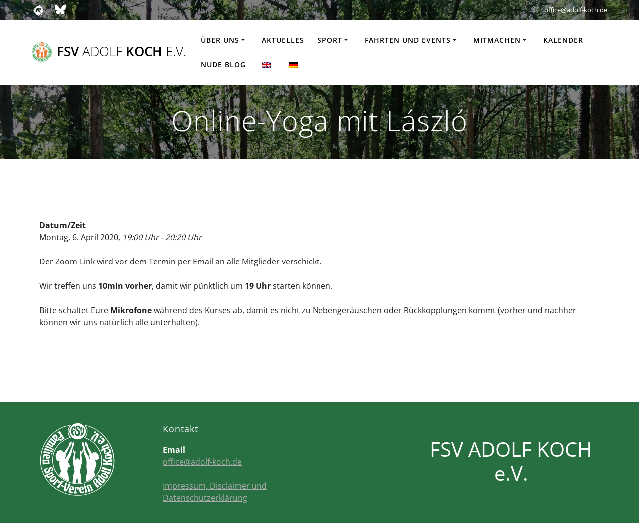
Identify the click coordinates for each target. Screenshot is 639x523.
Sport (330, 40)
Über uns (220, 40)
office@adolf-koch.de (575, 9)
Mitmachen (497, 40)
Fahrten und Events (408, 40)
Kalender (563, 40)
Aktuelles (283, 40)
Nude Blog (223, 64)
